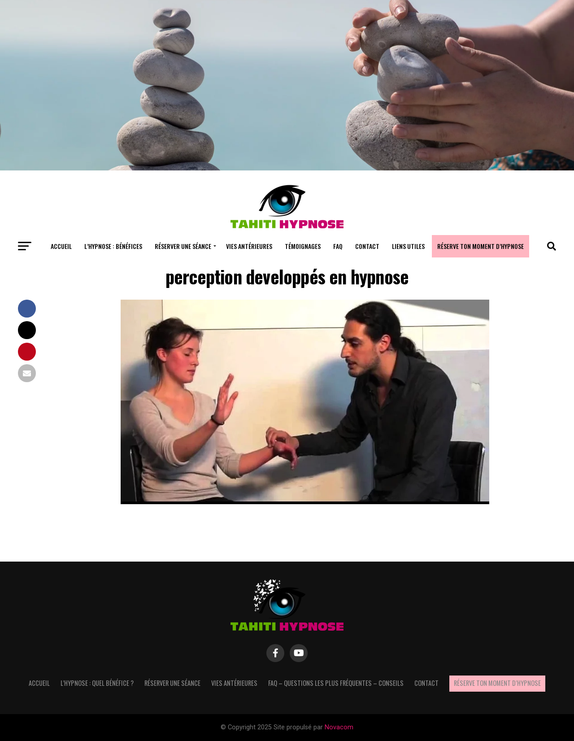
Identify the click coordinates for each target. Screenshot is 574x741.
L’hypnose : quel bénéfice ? (97, 683)
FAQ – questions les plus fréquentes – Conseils (336, 683)
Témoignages (303, 246)
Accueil (61, 246)
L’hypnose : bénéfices (113, 246)
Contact (367, 246)
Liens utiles (408, 246)
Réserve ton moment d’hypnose (480, 246)
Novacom (339, 727)
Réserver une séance (183, 246)
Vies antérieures (249, 246)
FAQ (338, 246)
